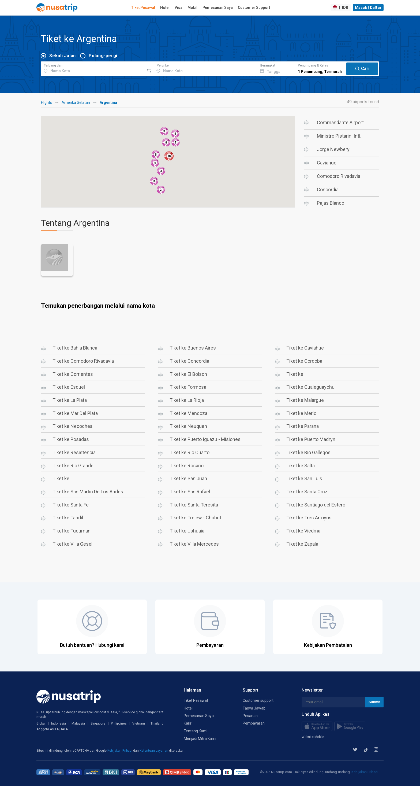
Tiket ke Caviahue (305, 348)
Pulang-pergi (103, 55)
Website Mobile (313, 737)
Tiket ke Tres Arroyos (309, 517)
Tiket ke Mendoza (188, 413)
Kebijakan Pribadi (120, 750)
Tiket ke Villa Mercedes (194, 544)
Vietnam (138, 723)
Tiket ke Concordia (189, 361)
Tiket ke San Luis (304, 478)
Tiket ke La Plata (69, 400)
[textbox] (92, 67)
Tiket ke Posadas (70, 439)
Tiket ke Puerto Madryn (310, 439)
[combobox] (92, 67)
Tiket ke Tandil (67, 517)
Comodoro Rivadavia (338, 176)
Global (41, 723)
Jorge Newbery (333, 149)
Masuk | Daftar (368, 7)
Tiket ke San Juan (188, 478)
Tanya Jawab (254, 708)
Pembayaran (254, 723)
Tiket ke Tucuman (71, 531)
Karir (188, 723)
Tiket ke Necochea (72, 426)
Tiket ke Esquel (68, 387)
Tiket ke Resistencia (74, 452)
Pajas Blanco (330, 203)
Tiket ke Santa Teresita (194, 505)
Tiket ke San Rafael (190, 491)
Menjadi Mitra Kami (200, 738)
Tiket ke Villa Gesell (72, 544)
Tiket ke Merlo (301, 413)
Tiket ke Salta (300, 465)
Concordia (328, 189)
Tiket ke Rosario (187, 465)
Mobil (192, 7)
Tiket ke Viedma (303, 531)
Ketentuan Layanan (154, 750)
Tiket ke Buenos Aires (193, 348)
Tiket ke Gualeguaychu (310, 387)
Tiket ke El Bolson (188, 374)
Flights (46, 102)
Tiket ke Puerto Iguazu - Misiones (205, 439)
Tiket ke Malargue (305, 400)
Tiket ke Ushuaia (187, 531)
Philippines (119, 723)
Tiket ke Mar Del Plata (75, 413)
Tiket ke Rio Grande (72, 465)
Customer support (258, 700)
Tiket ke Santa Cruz (307, 491)
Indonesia (58, 723)
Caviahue (326, 163)
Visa (178, 7)
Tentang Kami (195, 731)
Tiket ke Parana (302, 426)
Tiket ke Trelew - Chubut (195, 517)
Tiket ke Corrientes (72, 374)
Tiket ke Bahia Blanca (74, 348)
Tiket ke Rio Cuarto (189, 452)
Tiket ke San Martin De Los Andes (87, 491)
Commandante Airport (340, 122)
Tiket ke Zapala (302, 544)
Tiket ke (294, 374)
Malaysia (78, 723)
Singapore (98, 723)
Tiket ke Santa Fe (70, 505)
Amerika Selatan (76, 102)
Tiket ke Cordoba (304, 361)
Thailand (157, 723)
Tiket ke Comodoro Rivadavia (83, 361)
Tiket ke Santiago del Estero (315, 505)
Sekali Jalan (62, 55)
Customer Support (254, 7)
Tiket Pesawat (143, 7)
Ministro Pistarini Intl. (339, 136)
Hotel (165, 7)
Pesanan (250, 716)
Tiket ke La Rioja (187, 400)
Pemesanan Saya (217, 7)
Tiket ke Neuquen (188, 426)
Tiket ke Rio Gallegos (308, 452)
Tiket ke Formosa (188, 387)
